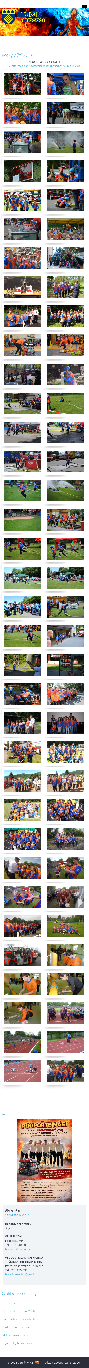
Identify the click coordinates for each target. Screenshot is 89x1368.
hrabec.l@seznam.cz (18, 1249)
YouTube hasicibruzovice (17, 1327)
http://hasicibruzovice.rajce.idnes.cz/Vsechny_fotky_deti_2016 (46, 65)
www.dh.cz (9, 1303)
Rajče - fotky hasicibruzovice (19, 1343)
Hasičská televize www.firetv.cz (20, 1319)
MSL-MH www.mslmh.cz (17, 1335)
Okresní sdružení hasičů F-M (19, 1311)
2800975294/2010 (17, 1215)
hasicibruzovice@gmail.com (23, 1274)
